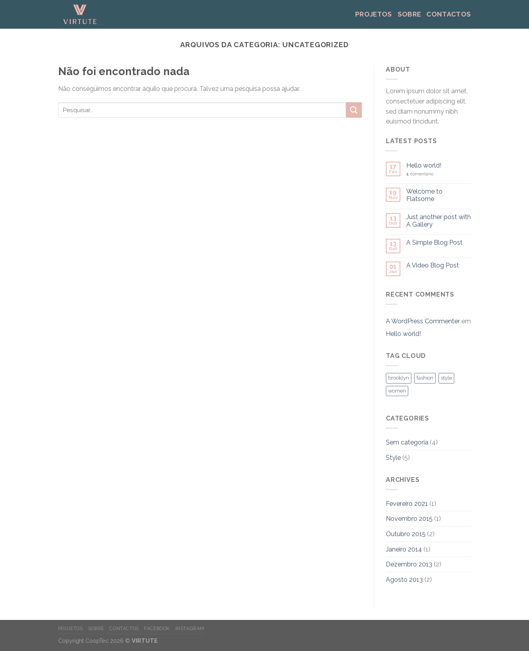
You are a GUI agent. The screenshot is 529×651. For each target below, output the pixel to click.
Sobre (409, 14)
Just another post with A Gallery (438, 220)
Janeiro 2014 (404, 549)
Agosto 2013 (404, 579)
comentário (419, 174)
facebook (157, 628)
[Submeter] (354, 110)
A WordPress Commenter (423, 321)
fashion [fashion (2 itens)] (425, 378)
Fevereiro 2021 (407, 503)
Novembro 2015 (409, 518)
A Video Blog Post (432, 265)
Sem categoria (407, 442)
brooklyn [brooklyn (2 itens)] (398, 378)
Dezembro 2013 (409, 564)
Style (393, 457)
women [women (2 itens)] (397, 391)
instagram (190, 628)
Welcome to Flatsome (424, 195)
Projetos (373, 14)
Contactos (448, 14)
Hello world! (423, 165)
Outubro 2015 (406, 534)
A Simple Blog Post (434, 242)
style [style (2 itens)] (446, 378)
